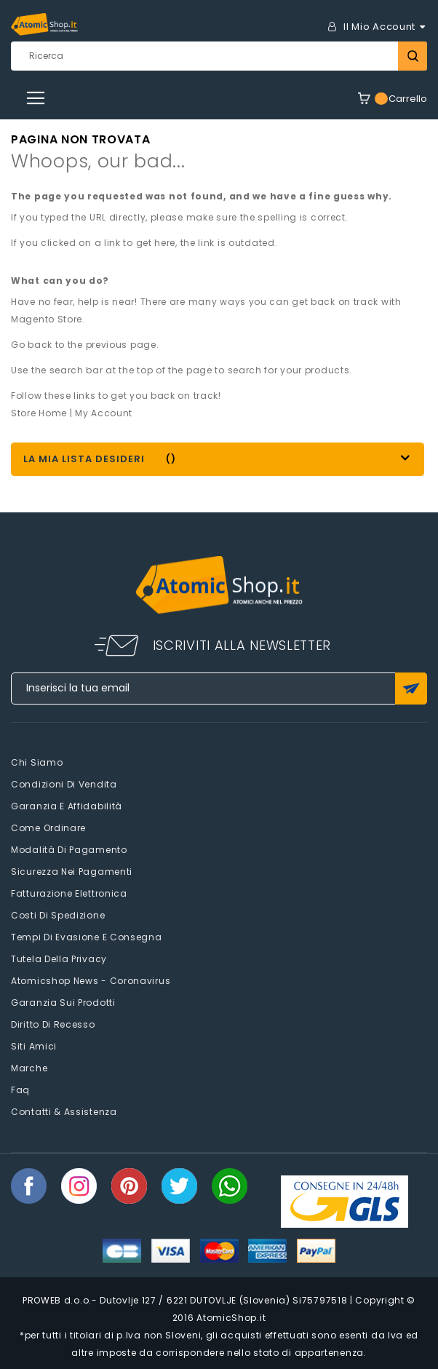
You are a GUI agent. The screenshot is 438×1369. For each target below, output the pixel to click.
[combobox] (219, 56)
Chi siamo (37, 762)
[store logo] (44, 24)
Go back (31, 344)
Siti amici (34, 1046)
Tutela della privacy (59, 959)
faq (20, 1090)
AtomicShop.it (231, 1318)
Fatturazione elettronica (69, 893)
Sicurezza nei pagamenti (71, 871)
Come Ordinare (48, 828)
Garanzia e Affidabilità (66, 806)
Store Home (39, 413)
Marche (29, 1068)
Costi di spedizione (58, 915)
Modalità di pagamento (69, 850)
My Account (103, 413)
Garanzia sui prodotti (63, 1002)
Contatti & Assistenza (64, 1112)
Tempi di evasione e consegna (86, 937)
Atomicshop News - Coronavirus (90, 981)
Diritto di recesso (53, 1024)
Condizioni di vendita (64, 784)
